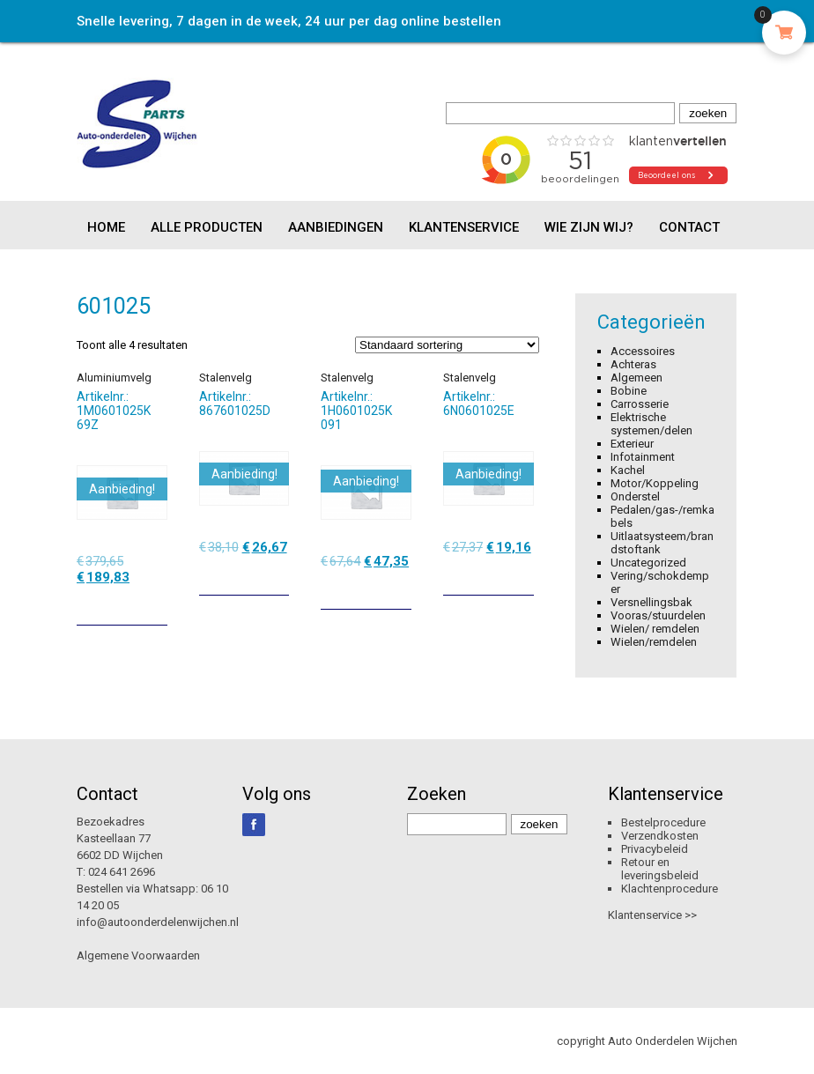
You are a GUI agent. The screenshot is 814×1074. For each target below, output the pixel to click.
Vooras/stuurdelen (658, 615)
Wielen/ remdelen (654, 628)
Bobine (628, 390)
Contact (689, 227)
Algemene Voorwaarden (138, 955)
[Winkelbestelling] (447, 345)
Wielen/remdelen (653, 641)
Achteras (633, 364)
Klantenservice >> (652, 915)
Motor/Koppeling (654, 483)
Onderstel (635, 496)
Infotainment (642, 456)
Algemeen (636, 377)
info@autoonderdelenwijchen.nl (158, 922)
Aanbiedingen (335, 227)
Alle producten (207, 227)
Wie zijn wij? (588, 227)
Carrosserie (639, 404)
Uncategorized (648, 562)
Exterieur (632, 443)
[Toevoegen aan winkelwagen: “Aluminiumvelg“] (155, 605)
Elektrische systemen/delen (651, 424)
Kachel (627, 470)
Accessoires (642, 351)
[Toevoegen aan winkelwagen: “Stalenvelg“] (277, 575)
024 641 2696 (121, 871)
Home (106, 227)
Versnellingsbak (651, 602)
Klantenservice (464, 227)
